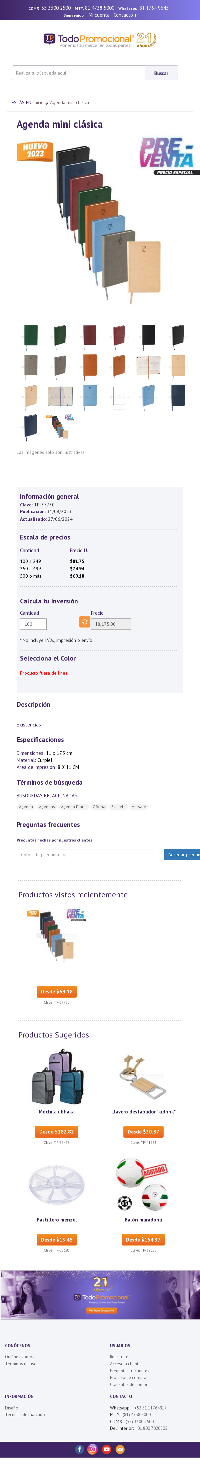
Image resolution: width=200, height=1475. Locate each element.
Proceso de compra (128, 1377)
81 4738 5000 (99, 8)
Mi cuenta (99, 15)
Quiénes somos (19, 1357)
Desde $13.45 (57, 1240)
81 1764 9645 (154, 8)
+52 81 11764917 (150, 1408)
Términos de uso (21, 1364)
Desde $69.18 (57, 991)
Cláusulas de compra (130, 1384)
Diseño (11, 1408)
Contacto (123, 15)
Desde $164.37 (143, 1240)
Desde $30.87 (143, 1131)
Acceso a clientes (126, 1364)
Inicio (38, 102)
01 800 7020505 (151, 1428)
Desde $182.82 (56, 1131)
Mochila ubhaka (57, 1111)
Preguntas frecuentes (129, 1371)
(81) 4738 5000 (137, 1414)
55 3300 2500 (56, 8)
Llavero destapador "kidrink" (143, 1111)
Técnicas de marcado (25, 1414)
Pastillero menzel (57, 1219)
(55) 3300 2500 (140, 1421)
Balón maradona (143, 1219)
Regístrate (119, 1357)
